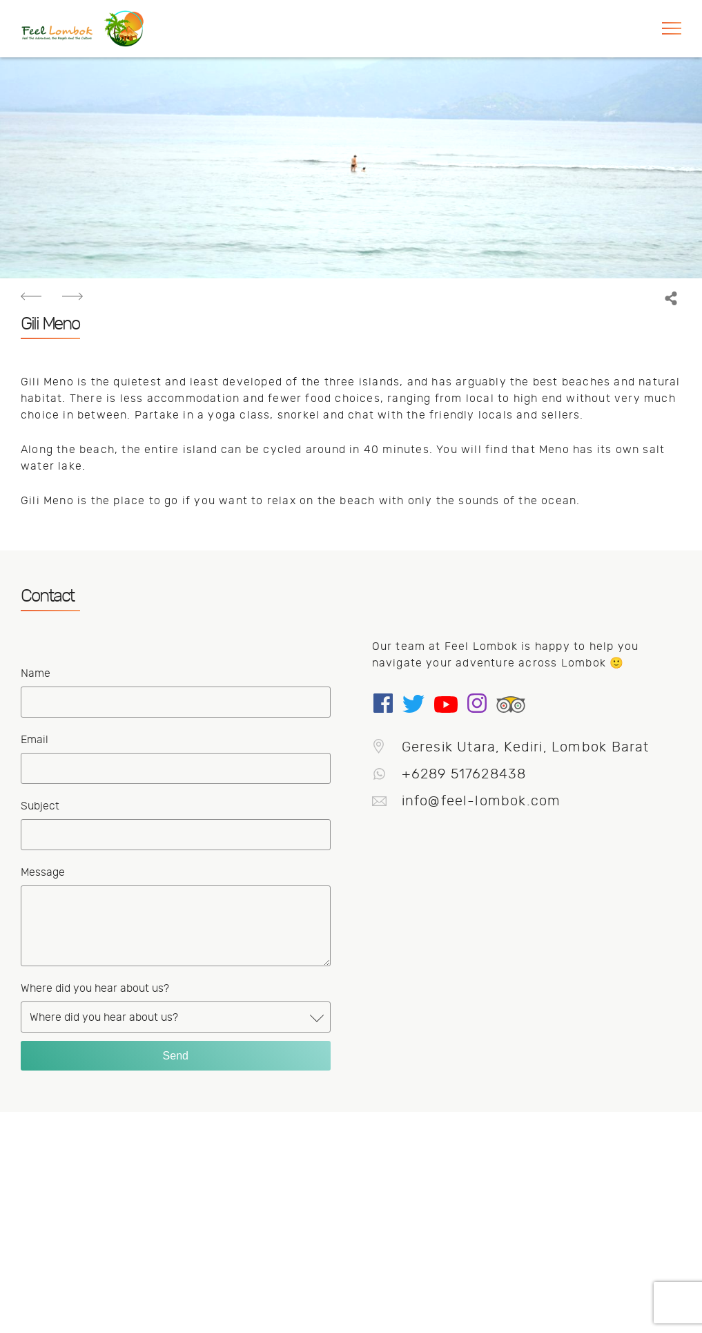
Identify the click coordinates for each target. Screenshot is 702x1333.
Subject (40, 806)
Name (35, 673)
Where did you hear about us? (95, 988)
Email (34, 739)
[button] (671, 28)
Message (43, 872)
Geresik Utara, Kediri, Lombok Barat (511, 747)
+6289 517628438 (450, 774)
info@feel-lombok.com (466, 801)
